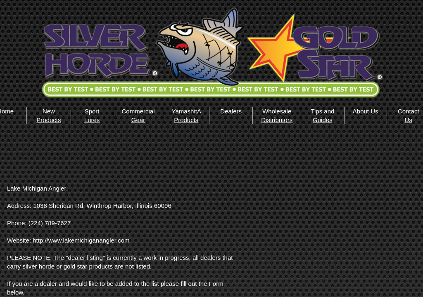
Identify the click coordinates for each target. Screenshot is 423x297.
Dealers (231, 111)
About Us (365, 111)
